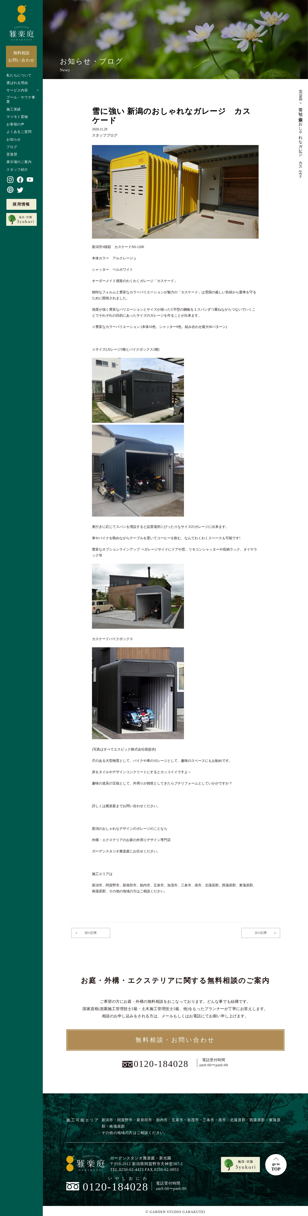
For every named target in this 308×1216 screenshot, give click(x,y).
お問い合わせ (21, 56)
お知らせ (13, 139)
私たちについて (19, 75)
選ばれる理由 (17, 83)
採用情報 (21, 204)
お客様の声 (15, 124)
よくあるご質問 (19, 132)
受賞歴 (11, 154)
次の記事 (261, 932)
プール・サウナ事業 (20, 99)
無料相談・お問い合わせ (175, 1039)
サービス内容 (17, 90)
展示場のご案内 (19, 162)
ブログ (11, 147)
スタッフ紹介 (17, 169)
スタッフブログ (104, 135)
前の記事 (90, 932)
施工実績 (13, 109)
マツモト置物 (17, 117)
